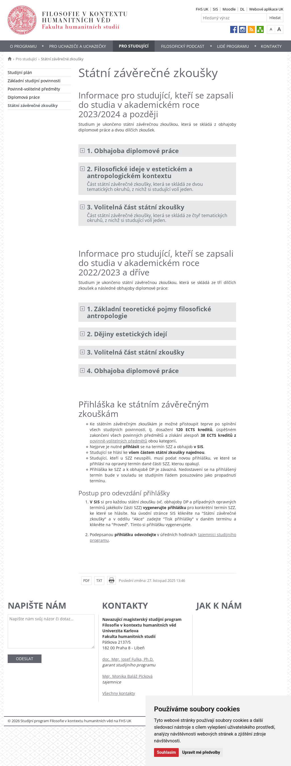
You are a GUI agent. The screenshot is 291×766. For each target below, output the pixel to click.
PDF (86, 580)
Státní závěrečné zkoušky (33, 105)
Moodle (229, 9)
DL (242, 9)
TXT (99, 580)
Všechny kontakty (118, 693)
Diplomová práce (24, 97)
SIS (215, 9)
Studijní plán (20, 72)
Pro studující (134, 46)
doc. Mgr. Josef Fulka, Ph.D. (128, 659)
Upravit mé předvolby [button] (201, 752)
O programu (23, 46)
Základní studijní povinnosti (34, 80)
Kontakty (271, 46)
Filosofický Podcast (182, 46)
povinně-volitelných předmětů (118, 441)
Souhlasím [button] (166, 752)
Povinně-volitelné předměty (34, 89)
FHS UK (202, 9)
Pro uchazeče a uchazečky (77, 46)
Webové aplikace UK (266, 9)
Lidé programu (233, 46)
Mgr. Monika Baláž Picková (127, 676)
